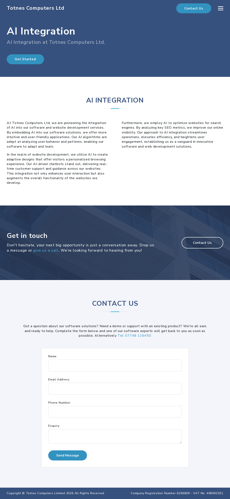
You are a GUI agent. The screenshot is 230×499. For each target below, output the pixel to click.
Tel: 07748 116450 (134, 335)
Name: (52, 356)
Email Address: (59, 379)
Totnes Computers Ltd (35, 8)
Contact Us (193, 8)
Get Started (25, 59)
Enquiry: (54, 425)
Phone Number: (59, 402)
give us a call (45, 250)
